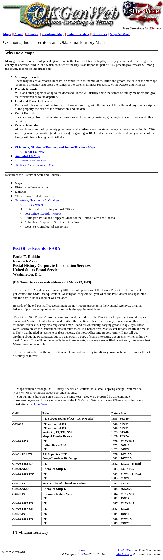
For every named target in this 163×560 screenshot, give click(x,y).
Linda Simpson (127, 550)
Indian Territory (78, 34)
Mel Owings (124, 554)
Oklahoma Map (53, 34)
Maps (7, 34)
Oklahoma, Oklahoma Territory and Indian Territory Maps (55, 147)
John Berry (41, 404)
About (18, 34)
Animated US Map (27, 156)
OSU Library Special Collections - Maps (34, 165)
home (81, 550)
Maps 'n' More (120, 34)
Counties (32, 34)
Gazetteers (99, 34)
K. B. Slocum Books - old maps (30, 160)
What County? (34, 151)
